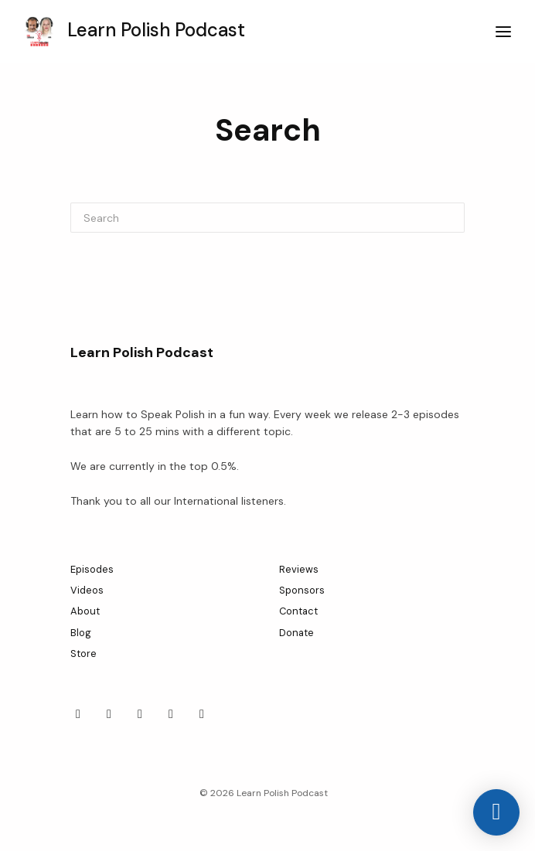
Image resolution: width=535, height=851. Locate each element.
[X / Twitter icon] (171, 714)
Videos (87, 590)
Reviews (299, 569)
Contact (298, 611)
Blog (80, 632)
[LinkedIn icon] (109, 714)
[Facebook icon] (78, 714)
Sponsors (302, 590)
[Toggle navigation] (503, 32)
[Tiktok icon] (140, 714)
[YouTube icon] (202, 714)
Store (83, 653)
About (85, 611)
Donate (296, 632)
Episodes (92, 569)
